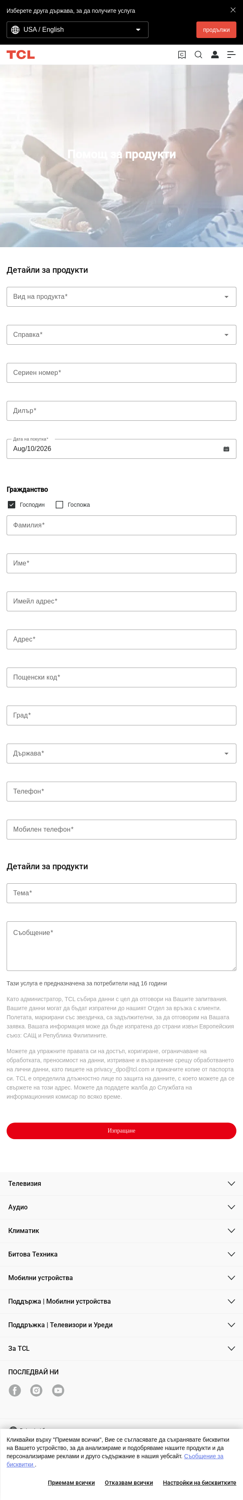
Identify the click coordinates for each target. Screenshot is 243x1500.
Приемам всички (71, 1482)
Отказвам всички (129, 1482)
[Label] (121, 373)
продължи (216, 29)
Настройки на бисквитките (199, 1482)
